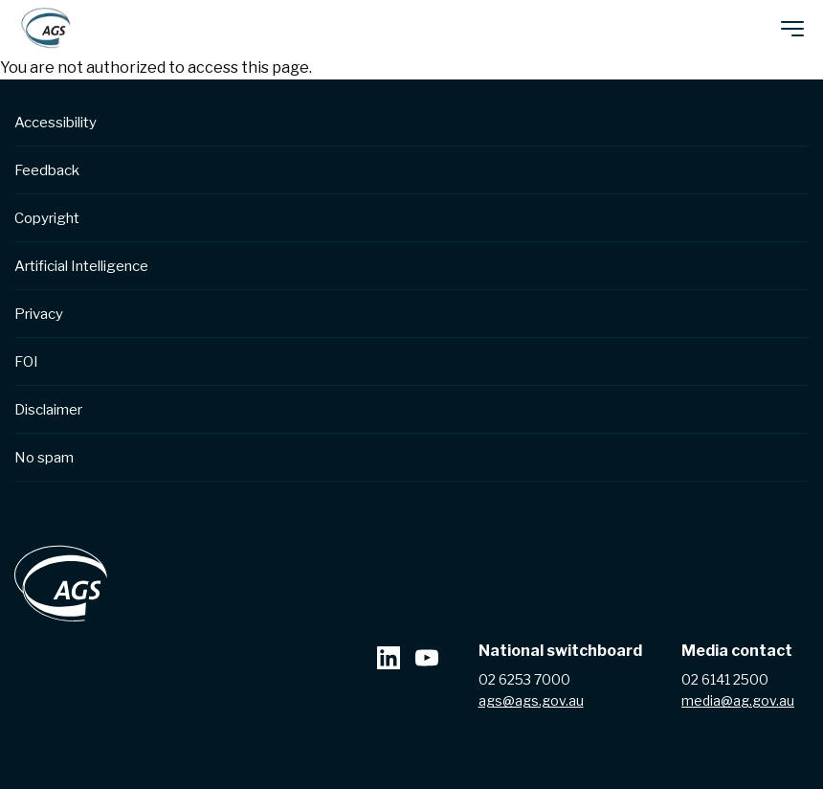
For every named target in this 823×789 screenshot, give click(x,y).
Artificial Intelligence (81, 266)
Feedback (46, 170)
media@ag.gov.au (737, 700)
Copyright (46, 218)
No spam (44, 457)
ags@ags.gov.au (531, 700)
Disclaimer (48, 409)
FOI (26, 362)
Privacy (38, 314)
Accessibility (55, 122)
